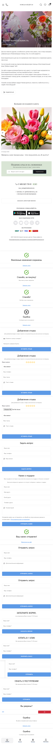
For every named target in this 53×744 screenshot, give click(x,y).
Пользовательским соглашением (20, 520)
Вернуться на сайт (26, 543)
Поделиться (10, 92)
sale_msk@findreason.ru (26, 188)
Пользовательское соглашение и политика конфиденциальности (26, 239)
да (44, 713)
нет (3, 713)
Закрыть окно (26, 265)
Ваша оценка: (6, 362)
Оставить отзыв (26, 349)
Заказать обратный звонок (26, 200)
